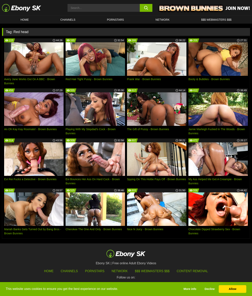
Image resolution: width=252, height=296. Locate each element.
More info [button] (189, 288)
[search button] (146, 8)
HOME (24, 19)
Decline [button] (210, 288)
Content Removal (192, 271)
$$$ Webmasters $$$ (216, 19)
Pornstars (115, 19)
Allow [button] (232, 288)
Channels (67, 19)
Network (163, 19)
